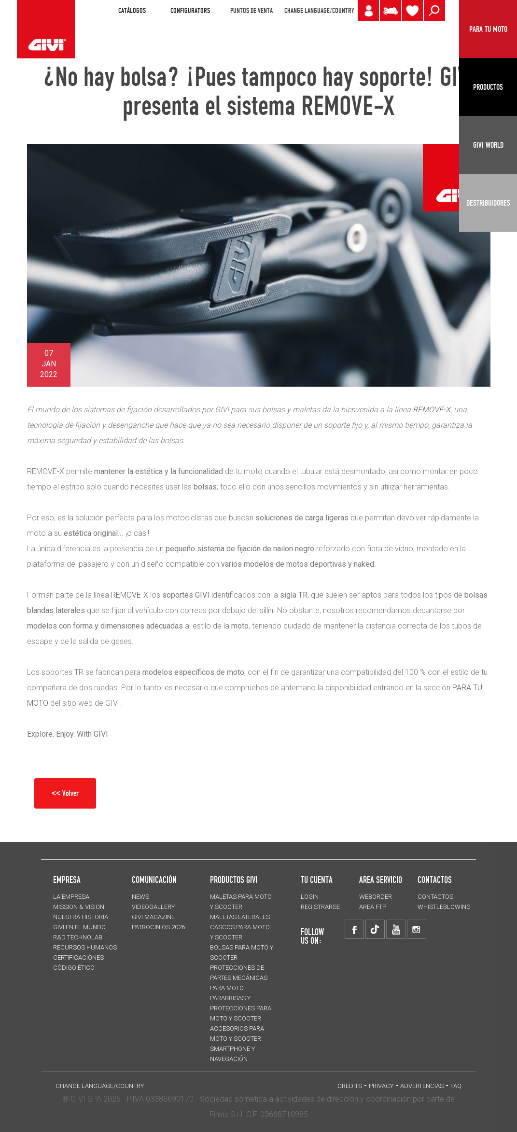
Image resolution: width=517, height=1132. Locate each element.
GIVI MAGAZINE (153, 917)
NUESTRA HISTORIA (80, 917)
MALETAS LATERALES (240, 917)
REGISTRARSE (320, 906)
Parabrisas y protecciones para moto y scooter (240, 1008)
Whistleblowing (444, 906)
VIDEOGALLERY (153, 906)
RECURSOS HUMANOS (85, 947)
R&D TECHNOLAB (77, 937)
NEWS (140, 896)
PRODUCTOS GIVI (233, 879)
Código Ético (74, 967)
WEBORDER (375, 896)
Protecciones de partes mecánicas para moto (238, 978)
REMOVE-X (129, 595)
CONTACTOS (435, 896)
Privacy (381, 1086)
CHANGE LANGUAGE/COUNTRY (319, 10)
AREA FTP (372, 906)
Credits (349, 1086)
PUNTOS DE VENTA (251, 10)
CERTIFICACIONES (78, 957)
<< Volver (65, 793)
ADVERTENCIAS (422, 1086)
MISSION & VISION (78, 906)
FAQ (455, 1086)
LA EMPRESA (71, 896)
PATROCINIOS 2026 (158, 927)
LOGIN (310, 896)
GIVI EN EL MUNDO (79, 927)
